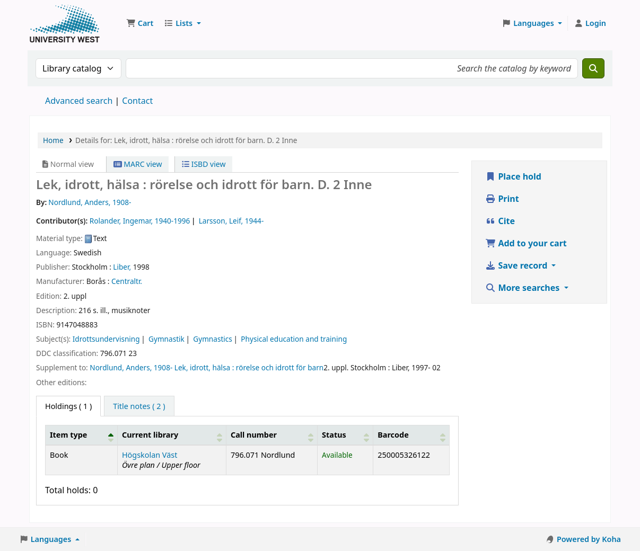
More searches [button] (523, 288)
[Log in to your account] (589, 23)
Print (502, 199)
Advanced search (78, 100)
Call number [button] (254, 435)
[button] (139, 23)
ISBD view (203, 164)
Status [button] (334, 435)
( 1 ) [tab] (68, 406)
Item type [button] (68, 435)
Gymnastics (212, 339)
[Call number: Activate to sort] (271, 435)
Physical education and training (294, 339)
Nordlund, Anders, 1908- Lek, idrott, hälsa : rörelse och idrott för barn (206, 367)
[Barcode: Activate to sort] (411, 435)
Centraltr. (126, 281)
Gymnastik (166, 339)
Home (53, 140)
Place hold (513, 176)
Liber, (122, 267)
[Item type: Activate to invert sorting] (82, 435)
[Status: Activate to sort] (345, 435)
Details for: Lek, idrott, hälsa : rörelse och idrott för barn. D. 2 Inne (186, 140)
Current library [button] (150, 435)
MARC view (137, 164)
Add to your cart (526, 243)
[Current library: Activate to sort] (171, 435)
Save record (517, 265)
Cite (500, 221)
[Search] (593, 68)
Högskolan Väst (149, 455)
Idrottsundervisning (106, 339)
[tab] (139, 406)
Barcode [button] (393, 435)
